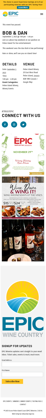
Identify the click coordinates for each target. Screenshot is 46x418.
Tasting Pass (37, 401)
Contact (23, 404)
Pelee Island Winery (10, 85)
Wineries (16, 401)
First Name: (22, 373)
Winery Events (8, 88)
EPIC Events (7, 401)
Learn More (23, 7)
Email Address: (22, 363)
